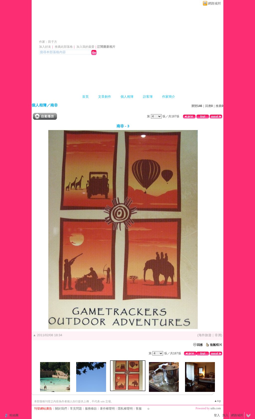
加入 (225, 415)
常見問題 (76, 408)
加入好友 (45, 46)
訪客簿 (148, 96)
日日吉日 (53, 34)
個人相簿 (127, 96)
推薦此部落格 (64, 46)
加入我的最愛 (85, 46)
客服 (139, 408)
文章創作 (104, 96)
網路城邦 (214, 3)
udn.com (215, 408)
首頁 (85, 96)
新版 (88, 34)
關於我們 (61, 408)
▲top (217, 401)
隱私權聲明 (125, 408)
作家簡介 (168, 96)
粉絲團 (13, 415)
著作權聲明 (107, 408)
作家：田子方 (48, 42)
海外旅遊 (204, 335)
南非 (54, 105)
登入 (217, 415)
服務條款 (91, 408)
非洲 (218, 335)
